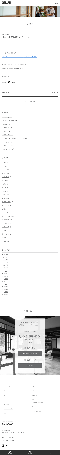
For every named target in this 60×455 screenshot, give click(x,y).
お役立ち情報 (6, 202)
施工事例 (6, 404)
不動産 (4, 195)
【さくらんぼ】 (7, 117)
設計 (3, 237)
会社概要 (34, 395)
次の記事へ (53, 92)
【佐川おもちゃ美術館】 (9, 120)
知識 (3, 184)
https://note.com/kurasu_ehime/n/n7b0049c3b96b (19, 57)
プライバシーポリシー (38, 411)
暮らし (6, 395)
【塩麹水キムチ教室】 (9, 145)
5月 (4, 257)
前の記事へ (7, 92)
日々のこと (5, 234)
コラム (4, 162)
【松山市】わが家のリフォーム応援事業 (14, 138)
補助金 (4, 191)
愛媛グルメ (5, 198)
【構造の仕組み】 (7, 135)
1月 (4, 267)
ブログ (4, 241)
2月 (4, 265)
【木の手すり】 (7, 131)
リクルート (35, 406)
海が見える (5, 205)
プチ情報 (5, 223)
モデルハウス (7, 400)
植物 (3, 166)
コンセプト (7, 386)
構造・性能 (5, 177)
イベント (5, 227)
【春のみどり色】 (7, 142)
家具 (3, 187)
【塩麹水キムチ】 (7, 124)
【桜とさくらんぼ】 (8, 149)
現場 (3, 230)
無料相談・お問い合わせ (30, 353)
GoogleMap (21, 432)
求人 (3, 180)
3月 (4, 262)
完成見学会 (5, 220)
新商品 (4, 173)
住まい (6, 391)
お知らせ (6, 413)
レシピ (4, 170)
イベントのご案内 (8, 409)
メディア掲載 (6, 216)
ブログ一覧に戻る (30, 101)
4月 (4, 260)
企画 (3, 209)
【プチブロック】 (7, 128)
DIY (3, 212)
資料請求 (30, 365)
